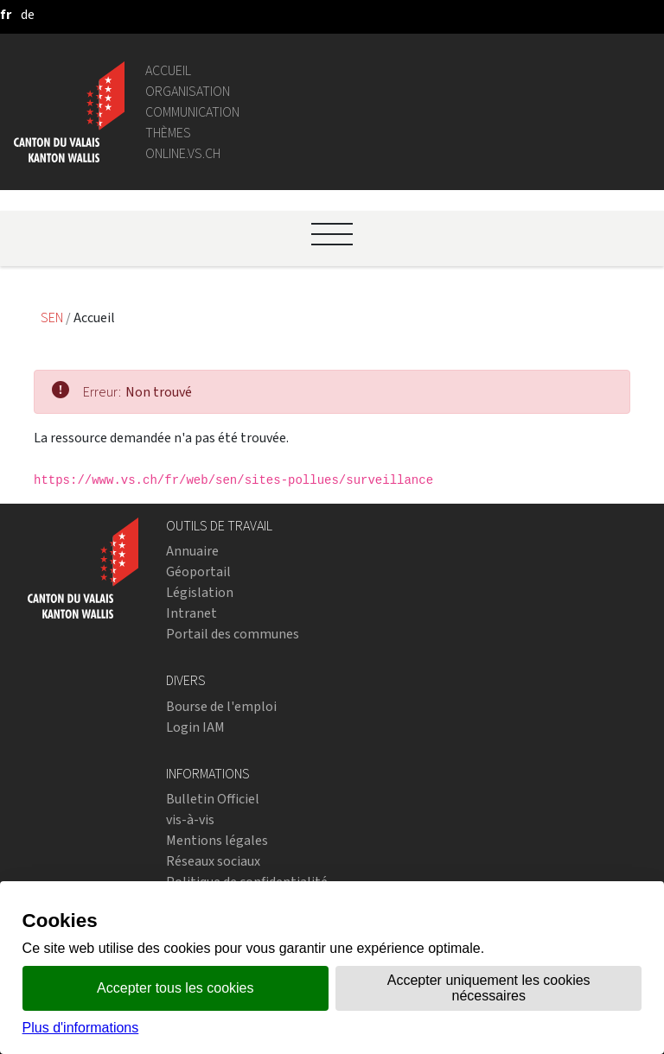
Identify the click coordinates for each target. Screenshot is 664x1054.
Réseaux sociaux (213, 861)
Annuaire (192, 551)
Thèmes (168, 133)
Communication (192, 112)
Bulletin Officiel (212, 799)
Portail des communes (232, 634)
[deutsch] (28, 14)
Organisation (187, 91)
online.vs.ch (182, 153)
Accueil (168, 70)
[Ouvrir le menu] (332, 234)
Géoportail (198, 571)
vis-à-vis (190, 819)
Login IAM (195, 727)
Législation (199, 592)
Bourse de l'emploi (221, 706)
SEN (53, 317)
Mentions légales (217, 840)
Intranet (191, 613)
